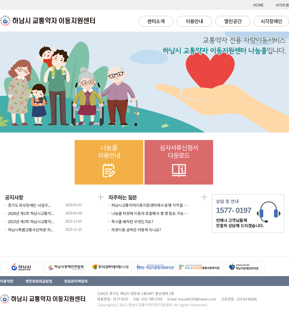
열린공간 (233, 21)
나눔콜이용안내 (109, 161)
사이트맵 (282, 4)
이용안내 (194, 21)
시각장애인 (271, 21)
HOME (258, 4)
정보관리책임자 (76, 281)
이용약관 (6, 281)
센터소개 (155, 21)
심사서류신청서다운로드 (179, 161)
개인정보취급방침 (38, 281)
